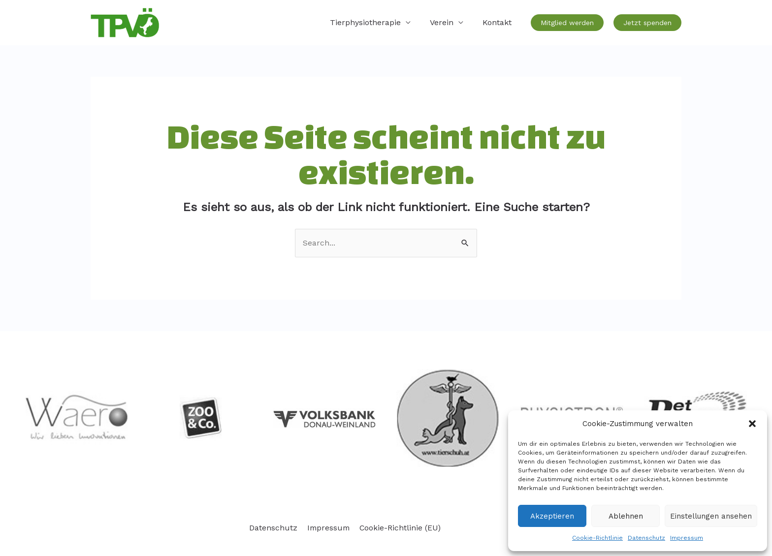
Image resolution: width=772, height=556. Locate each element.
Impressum (686, 537)
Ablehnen (626, 516)
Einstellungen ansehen (711, 516)
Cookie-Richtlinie (597, 537)
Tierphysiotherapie (373, 22)
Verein (446, 22)
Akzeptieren (552, 516)
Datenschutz (646, 537)
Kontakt (498, 22)
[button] (752, 424)
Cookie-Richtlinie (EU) (399, 527)
